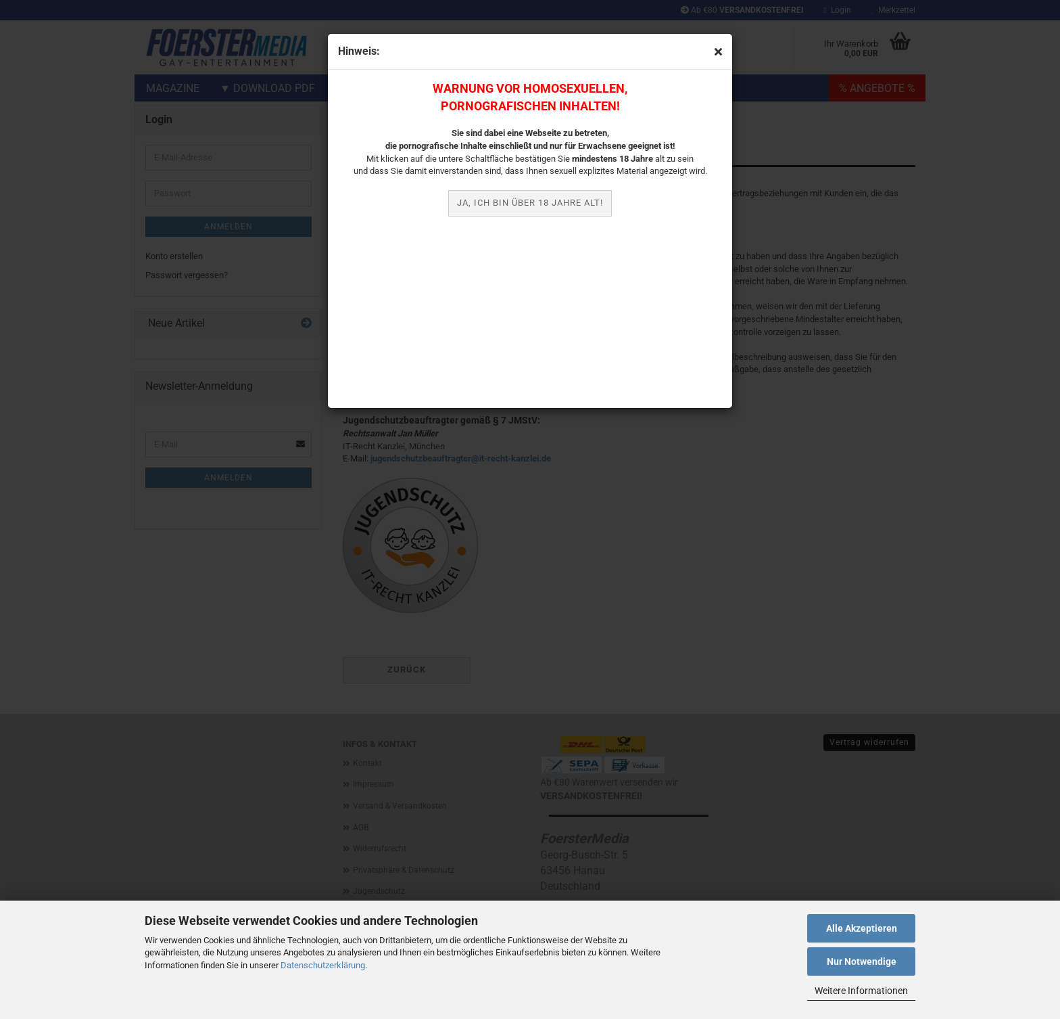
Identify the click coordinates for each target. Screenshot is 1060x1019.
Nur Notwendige (861, 961)
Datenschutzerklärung (323, 965)
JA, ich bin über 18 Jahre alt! (530, 203)
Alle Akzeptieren (861, 928)
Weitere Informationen (861, 990)
